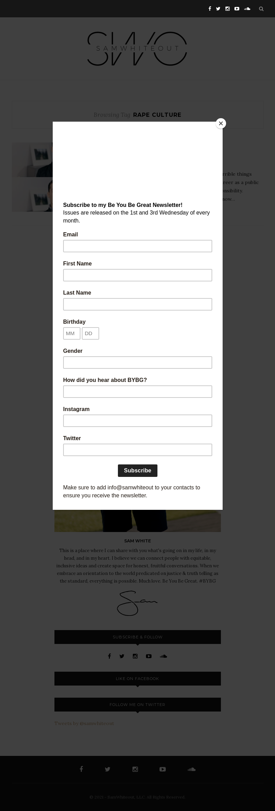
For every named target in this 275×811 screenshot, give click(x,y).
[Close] (221, 123)
